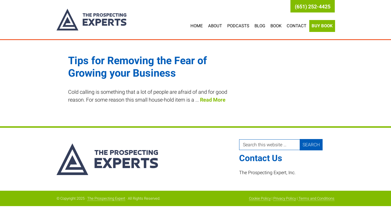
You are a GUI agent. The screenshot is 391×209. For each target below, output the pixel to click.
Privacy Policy (284, 198)
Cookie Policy (260, 198)
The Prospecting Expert (103, 19)
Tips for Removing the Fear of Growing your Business (137, 67)
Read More (212, 100)
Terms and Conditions (316, 198)
